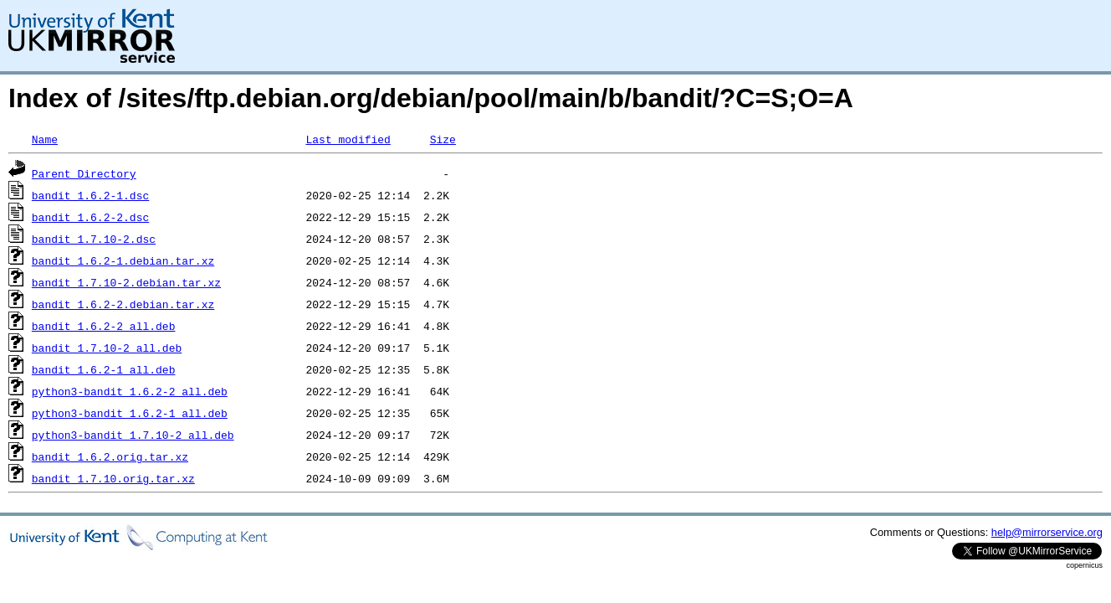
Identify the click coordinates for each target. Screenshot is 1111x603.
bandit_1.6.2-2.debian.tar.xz (123, 304)
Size (443, 139)
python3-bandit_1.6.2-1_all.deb (130, 412)
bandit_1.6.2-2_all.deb (104, 325)
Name (45, 139)
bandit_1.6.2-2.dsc (90, 216)
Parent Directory (84, 173)
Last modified (347, 139)
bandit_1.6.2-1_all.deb (104, 369)
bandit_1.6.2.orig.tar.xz (110, 456)
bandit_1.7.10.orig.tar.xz (113, 478)
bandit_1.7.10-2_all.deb (107, 347)
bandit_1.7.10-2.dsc (94, 238)
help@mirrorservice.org (1047, 532)
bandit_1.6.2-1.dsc (90, 195)
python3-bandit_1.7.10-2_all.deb (133, 434)
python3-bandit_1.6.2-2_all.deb (130, 391)
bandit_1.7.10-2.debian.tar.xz (126, 282)
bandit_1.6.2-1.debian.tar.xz (123, 260)
